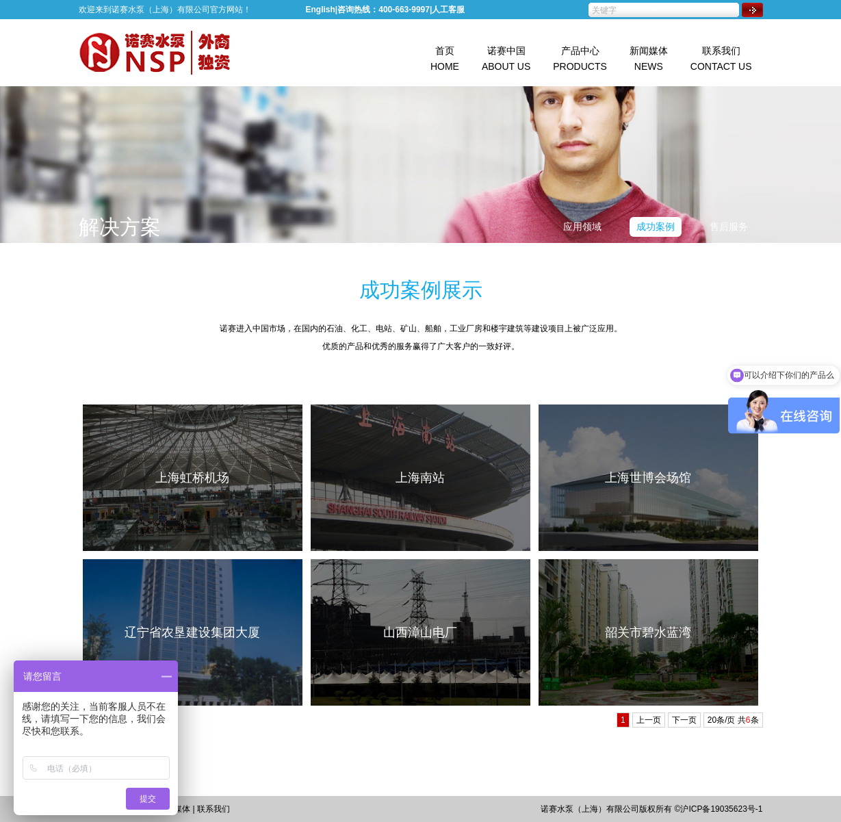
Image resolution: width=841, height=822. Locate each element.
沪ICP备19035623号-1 (721, 809)
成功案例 (655, 226)
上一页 (648, 720)
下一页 (684, 720)
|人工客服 (447, 9)
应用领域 (582, 226)
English (320, 9)
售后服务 (729, 226)
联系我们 (213, 809)
